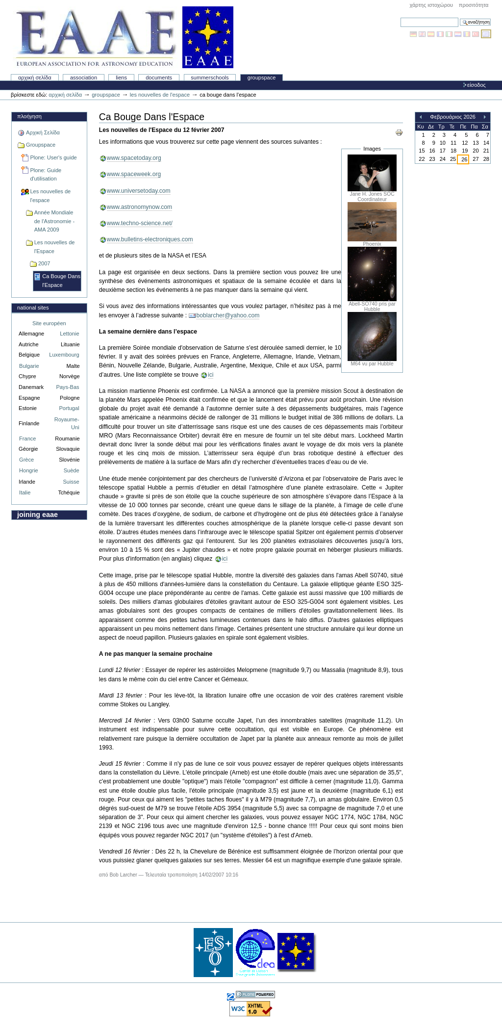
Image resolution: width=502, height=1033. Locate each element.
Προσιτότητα (474, 5)
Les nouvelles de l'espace (160, 95)
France (27, 438)
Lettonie (69, 333)
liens (121, 77)
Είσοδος (476, 85)
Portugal (69, 408)
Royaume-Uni (66, 423)
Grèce (26, 460)
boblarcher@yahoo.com (227, 315)
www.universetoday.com (139, 190)
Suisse (71, 482)
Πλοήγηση (29, 116)
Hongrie (28, 470)
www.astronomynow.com (139, 207)
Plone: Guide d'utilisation (45, 174)
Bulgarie (29, 366)
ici (210, 374)
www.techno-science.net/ (140, 223)
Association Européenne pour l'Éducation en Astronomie (123, 37)
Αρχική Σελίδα (34, 77)
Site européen (49, 323)
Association (83, 77)
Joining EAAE (37, 514)
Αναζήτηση (400, 17)
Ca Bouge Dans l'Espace (61, 280)
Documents (159, 77)
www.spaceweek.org (134, 174)
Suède (71, 470)
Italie (24, 492)
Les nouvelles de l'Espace (54, 246)
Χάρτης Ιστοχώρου (431, 5)
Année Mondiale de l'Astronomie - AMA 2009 (54, 220)
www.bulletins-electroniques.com (150, 239)
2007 (44, 263)
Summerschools (209, 77)
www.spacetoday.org (134, 158)
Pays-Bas (67, 387)
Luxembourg (64, 355)
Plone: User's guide (53, 157)
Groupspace (262, 77)
